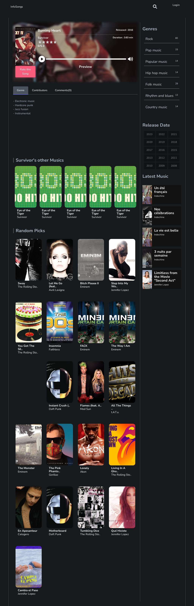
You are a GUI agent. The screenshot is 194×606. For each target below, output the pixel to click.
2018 (174, 142)
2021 (174, 134)
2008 (174, 166)
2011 (174, 158)
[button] (155, 6)
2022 (162, 134)
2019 (162, 142)
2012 (162, 158)
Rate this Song (25, 71)
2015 (174, 150)
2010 (149, 166)
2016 (162, 150)
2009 (162, 166)
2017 (149, 150)
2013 (149, 158)
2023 (149, 134)
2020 (149, 142)
